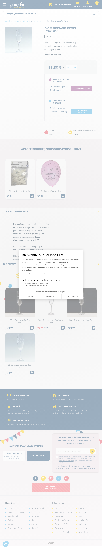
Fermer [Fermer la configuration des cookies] (29, 296)
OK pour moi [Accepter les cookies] (72, 296)
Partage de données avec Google (36, 283)
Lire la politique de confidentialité (34, 274)
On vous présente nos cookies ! (35, 285)
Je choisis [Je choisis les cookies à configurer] (51, 296)
